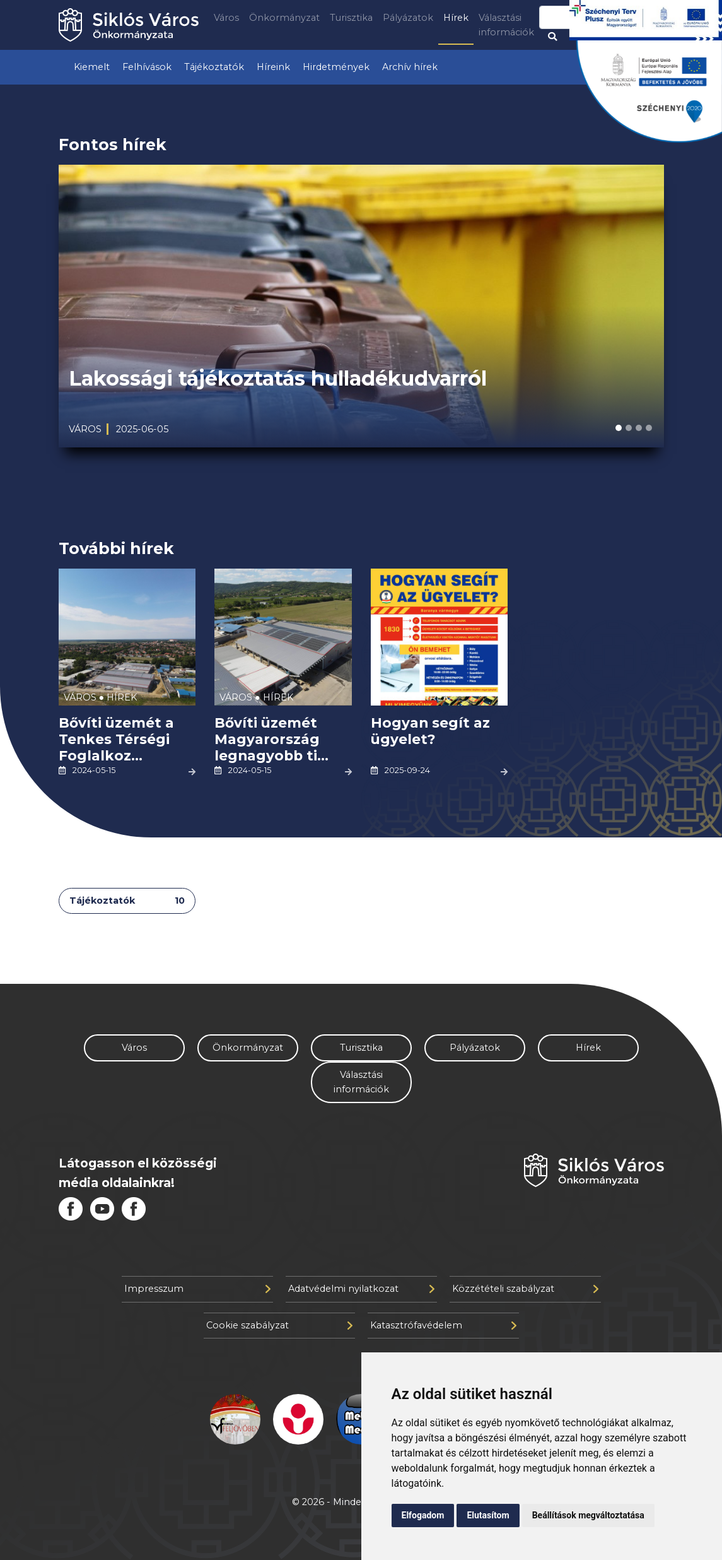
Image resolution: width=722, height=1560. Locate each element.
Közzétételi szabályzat (525, 1288)
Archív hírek (410, 67)
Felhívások (147, 67)
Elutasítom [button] (488, 1515)
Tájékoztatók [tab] (127, 901)
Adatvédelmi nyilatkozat (361, 1288)
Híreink (273, 67)
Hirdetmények (336, 67)
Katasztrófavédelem (443, 1325)
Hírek (456, 17)
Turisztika (351, 17)
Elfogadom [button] (423, 1515)
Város (226, 17)
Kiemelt (92, 67)
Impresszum (197, 1288)
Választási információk (506, 25)
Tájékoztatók (214, 67)
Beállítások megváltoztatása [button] (588, 1515)
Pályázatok (408, 17)
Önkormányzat (284, 17)
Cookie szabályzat (279, 1325)
